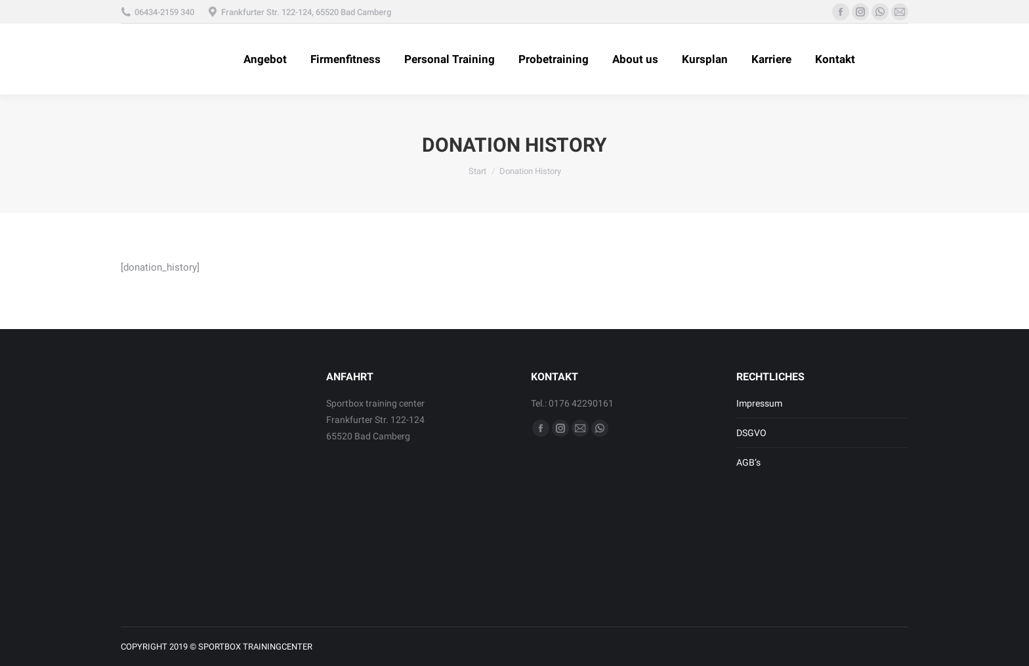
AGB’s (748, 462)
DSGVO (751, 433)
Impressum (759, 403)
